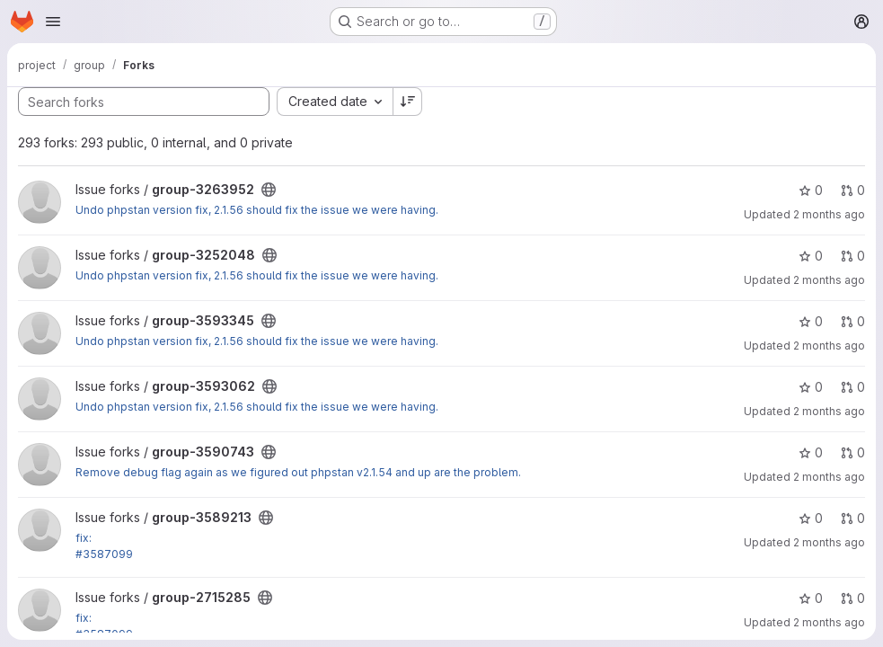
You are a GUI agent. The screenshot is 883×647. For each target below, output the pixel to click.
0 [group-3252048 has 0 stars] (811, 255)
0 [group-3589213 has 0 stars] (811, 518)
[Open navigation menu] (53, 21)
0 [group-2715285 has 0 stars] (811, 598)
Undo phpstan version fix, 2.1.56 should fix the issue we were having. (256, 210)
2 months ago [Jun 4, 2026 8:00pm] (829, 214)
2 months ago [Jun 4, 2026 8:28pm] (829, 280)
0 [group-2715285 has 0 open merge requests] (853, 598)
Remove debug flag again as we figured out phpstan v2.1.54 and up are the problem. (298, 472)
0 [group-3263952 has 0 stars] (811, 190)
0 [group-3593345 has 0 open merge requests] (853, 321)
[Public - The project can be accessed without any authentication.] (268, 189)
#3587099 (104, 554)
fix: (83, 538)
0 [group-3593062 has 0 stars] (811, 386)
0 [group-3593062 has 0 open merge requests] (853, 386)
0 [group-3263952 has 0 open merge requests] (853, 190)
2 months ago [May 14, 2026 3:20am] (829, 622)
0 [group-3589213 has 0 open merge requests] (853, 518)
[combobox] (335, 101)
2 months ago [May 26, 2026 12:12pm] (829, 476)
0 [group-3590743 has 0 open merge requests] (853, 452)
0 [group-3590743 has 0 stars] (811, 452)
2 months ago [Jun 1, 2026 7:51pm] (829, 411)
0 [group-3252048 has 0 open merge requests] (853, 255)
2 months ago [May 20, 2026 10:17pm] (829, 542)
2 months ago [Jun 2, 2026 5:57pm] (829, 345)
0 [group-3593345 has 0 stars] (811, 321)
